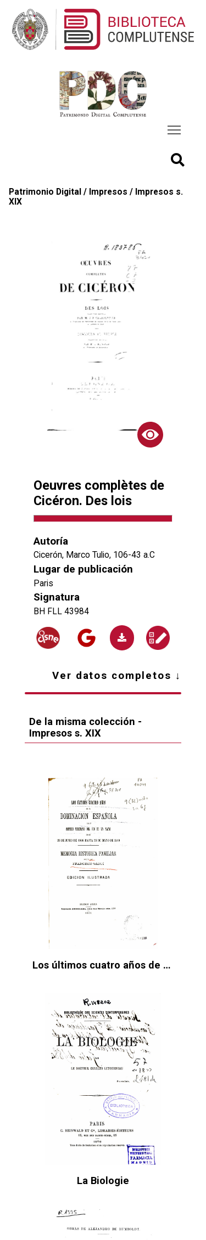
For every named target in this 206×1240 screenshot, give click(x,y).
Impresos (108, 192)
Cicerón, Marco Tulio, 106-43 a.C (94, 555)
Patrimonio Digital (45, 192)
